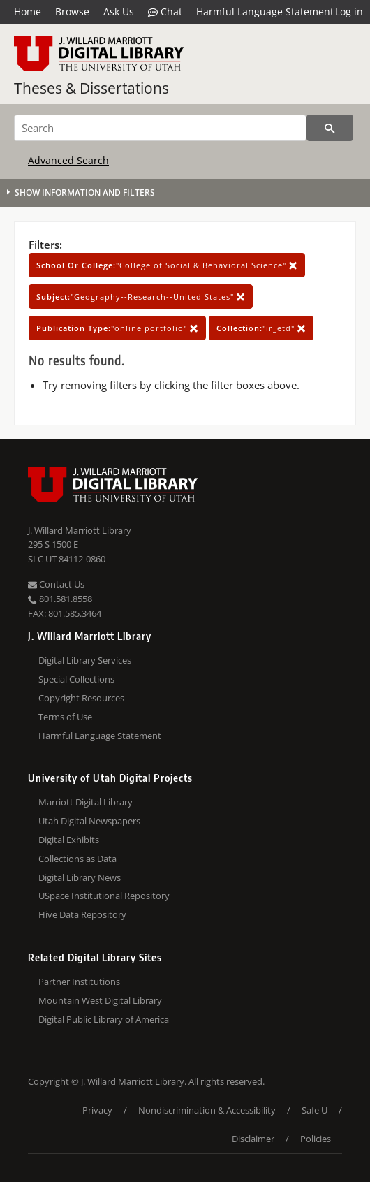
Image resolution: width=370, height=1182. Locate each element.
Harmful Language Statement (265, 11)
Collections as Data (77, 858)
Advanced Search (68, 160)
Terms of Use (65, 716)
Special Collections (76, 679)
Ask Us (118, 11)
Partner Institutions (79, 981)
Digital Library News (79, 877)
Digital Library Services (84, 660)
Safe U (314, 1110)
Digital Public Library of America (103, 1019)
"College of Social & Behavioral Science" (166, 265)
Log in (349, 11)
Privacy (97, 1110)
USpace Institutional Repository (104, 895)
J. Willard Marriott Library (79, 530)
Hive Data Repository (82, 914)
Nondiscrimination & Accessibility (207, 1110)
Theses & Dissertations (91, 88)
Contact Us (56, 584)
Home (27, 11)
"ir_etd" (261, 328)
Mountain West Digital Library (100, 1000)
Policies (315, 1138)
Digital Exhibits (68, 839)
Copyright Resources (81, 698)
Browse (72, 11)
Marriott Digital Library (85, 802)
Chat (165, 12)
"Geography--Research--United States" (140, 296)
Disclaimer (253, 1138)
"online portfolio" (117, 328)
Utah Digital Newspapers (89, 821)
